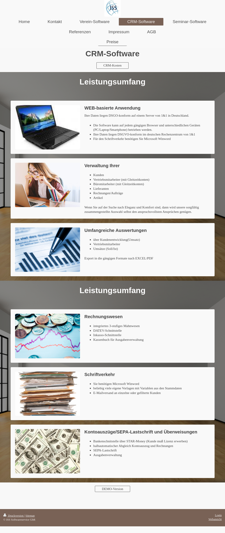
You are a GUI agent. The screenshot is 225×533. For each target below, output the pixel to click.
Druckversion (13, 515)
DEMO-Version (112, 489)
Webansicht (215, 519)
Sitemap (30, 515)
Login (218, 515)
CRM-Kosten (113, 65)
